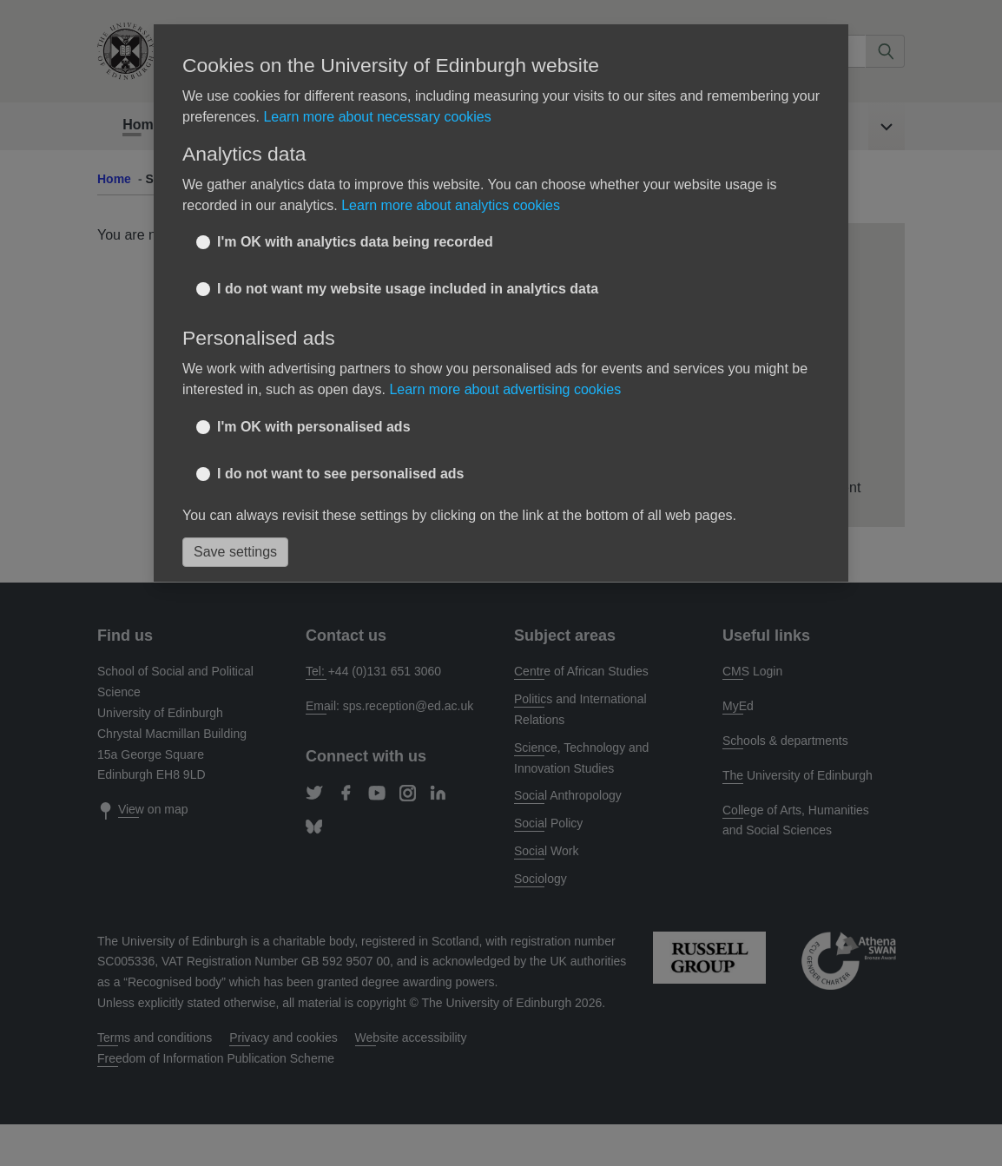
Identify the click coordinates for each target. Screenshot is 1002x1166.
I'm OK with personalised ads (314, 426)
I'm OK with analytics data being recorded (355, 241)
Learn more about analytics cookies (450, 205)
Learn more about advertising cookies (505, 389)
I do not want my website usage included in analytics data (407, 288)
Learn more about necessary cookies (377, 116)
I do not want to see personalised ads (341, 473)
